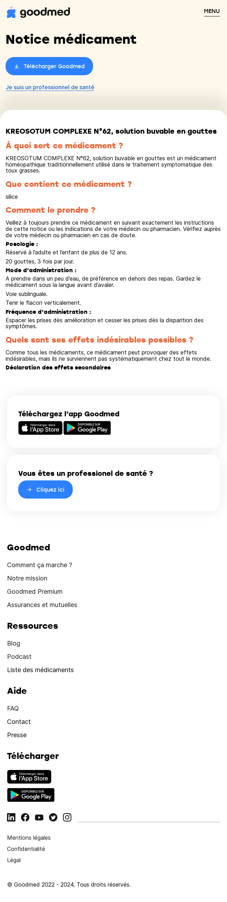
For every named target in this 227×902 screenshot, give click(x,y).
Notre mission (27, 578)
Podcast (19, 656)
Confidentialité (26, 848)
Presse (17, 735)
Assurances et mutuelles (42, 604)
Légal (14, 860)
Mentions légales (29, 837)
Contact (19, 721)
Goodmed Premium (35, 591)
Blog (13, 643)
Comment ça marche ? (39, 565)
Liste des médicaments (40, 670)
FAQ (13, 708)
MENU (212, 11)
